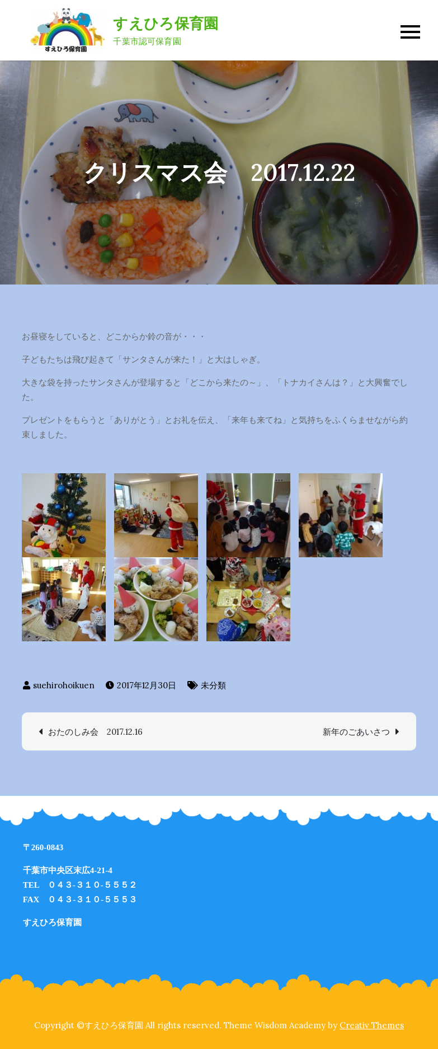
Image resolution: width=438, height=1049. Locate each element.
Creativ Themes (372, 1025)
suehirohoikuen (64, 685)
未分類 (213, 685)
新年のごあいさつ (356, 731)
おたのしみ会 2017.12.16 (95, 731)
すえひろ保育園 (165, 23)
